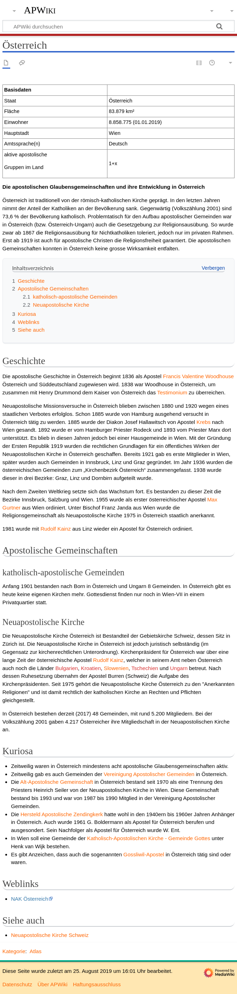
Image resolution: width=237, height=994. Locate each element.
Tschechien (144, 668)
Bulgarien (66, 668)
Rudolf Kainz (55, 529)
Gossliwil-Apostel (143, 854)
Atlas (36, 951)
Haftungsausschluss (97, 984)
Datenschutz (17, 984)
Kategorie (13, 951)
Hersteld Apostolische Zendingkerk (61, 814)
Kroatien (91, 668)
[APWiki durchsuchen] (118, 26)
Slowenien (116, 668)
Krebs (204, 422)
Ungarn (179, 668)
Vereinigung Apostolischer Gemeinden (149, 774)
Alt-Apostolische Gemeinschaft (56, 782)
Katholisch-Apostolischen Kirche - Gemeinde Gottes (148, 838)
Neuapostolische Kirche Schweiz (49, 935)
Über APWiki (52, 984)
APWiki (40, 10)
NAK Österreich (29, 899)
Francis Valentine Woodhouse (198, 376)
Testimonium (172, 392)
